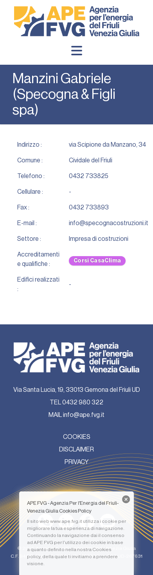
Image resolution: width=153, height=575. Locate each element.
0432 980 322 (82, 402)
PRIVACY (76, 462)
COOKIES (76, 437)
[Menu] (77, 50)
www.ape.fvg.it (66, 521)
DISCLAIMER (76, 449)
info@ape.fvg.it (83, 415)
